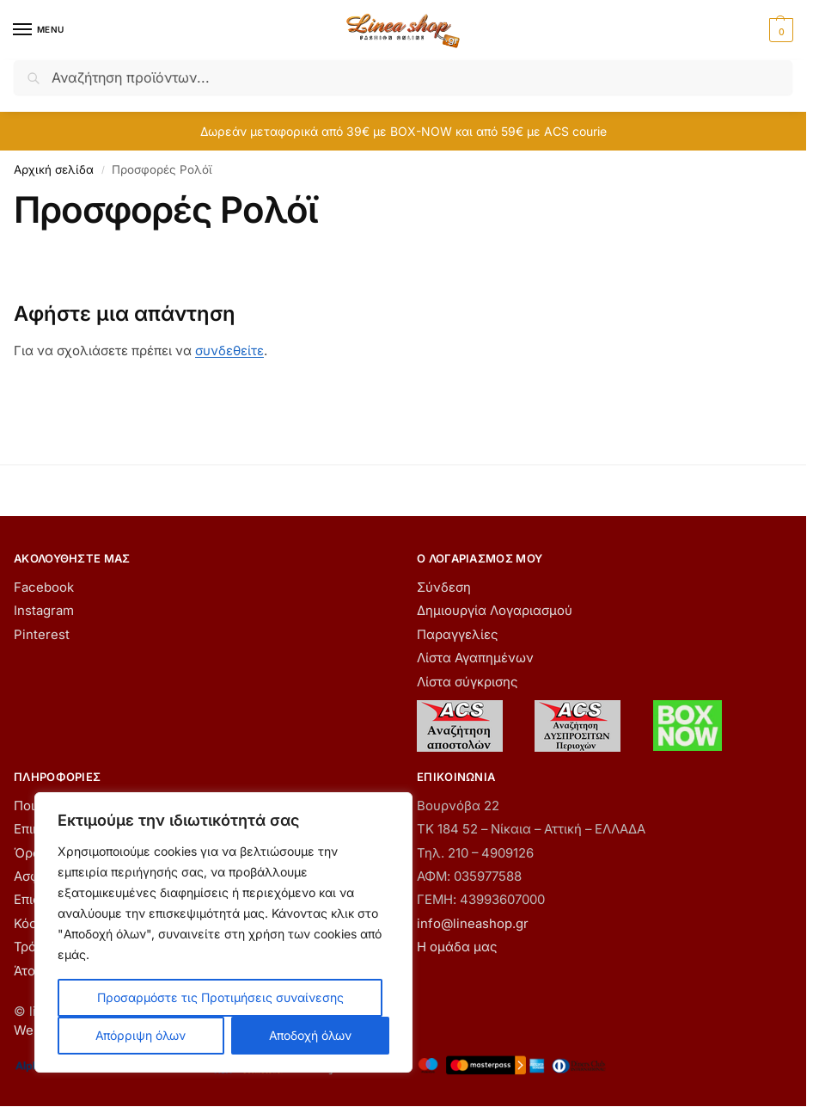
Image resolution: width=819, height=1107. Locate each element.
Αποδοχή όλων (310, 1035)
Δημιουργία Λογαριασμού (494, 610)
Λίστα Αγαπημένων (475, 658)
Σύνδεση (444, 587)
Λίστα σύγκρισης (467, 682)
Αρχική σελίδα (54, 169)
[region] (223, 932)
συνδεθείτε (229, 350)
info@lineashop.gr (473, 924)
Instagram (44, 610)
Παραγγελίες (457, 635)
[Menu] (38, 30)
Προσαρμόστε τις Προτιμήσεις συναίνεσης (220, 997)
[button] (779, 30)
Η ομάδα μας (457, 947)
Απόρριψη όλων (140, 1035)
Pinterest (42, 635)
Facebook (44, 587)
